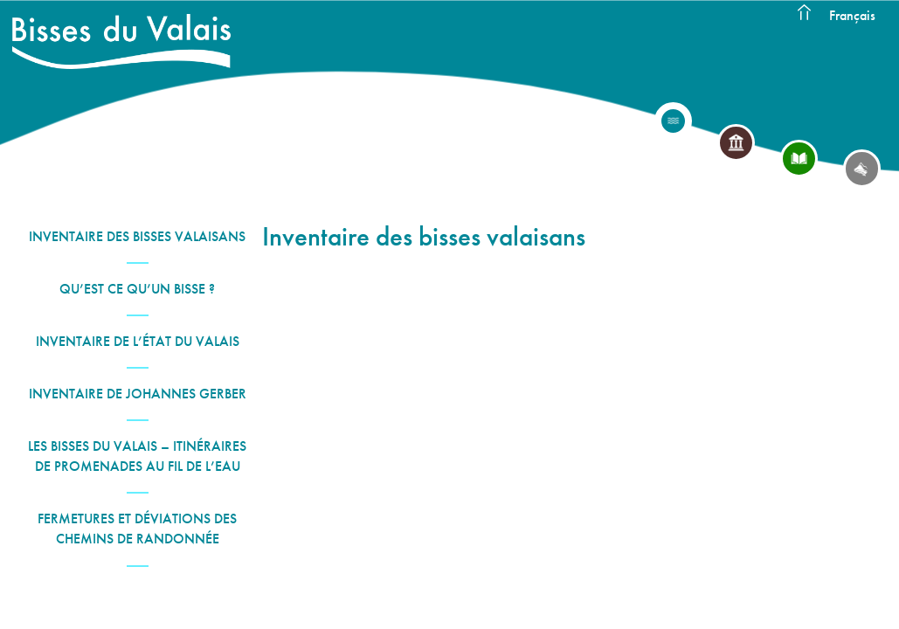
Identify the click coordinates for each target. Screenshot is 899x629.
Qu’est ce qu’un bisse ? (137, 289)
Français (852, 15)
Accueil (803, 13)
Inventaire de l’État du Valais (137, 341)
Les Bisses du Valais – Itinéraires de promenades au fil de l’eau (137, 456)
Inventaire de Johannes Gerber (137, 393)
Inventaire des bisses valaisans (137, 236)
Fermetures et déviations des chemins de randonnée (137, 528)
